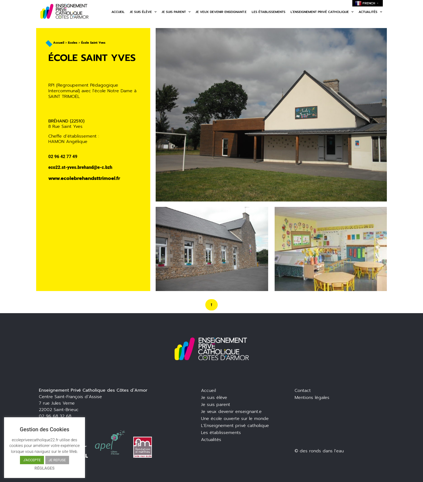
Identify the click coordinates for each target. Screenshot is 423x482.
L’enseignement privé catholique (322, 12)
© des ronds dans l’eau (319, 451)
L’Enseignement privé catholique (235, 425)
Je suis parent (176, 12)
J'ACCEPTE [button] (32, 460)
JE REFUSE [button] (57, 460)
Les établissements (268, 11)
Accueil (118, 11)
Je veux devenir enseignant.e (221, 11)
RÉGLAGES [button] (44, 468)
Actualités (370, 12)
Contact (303, 390)
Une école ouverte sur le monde (235, 418)
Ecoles (72, 42)
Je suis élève (143, 12)
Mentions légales (312, 397)
